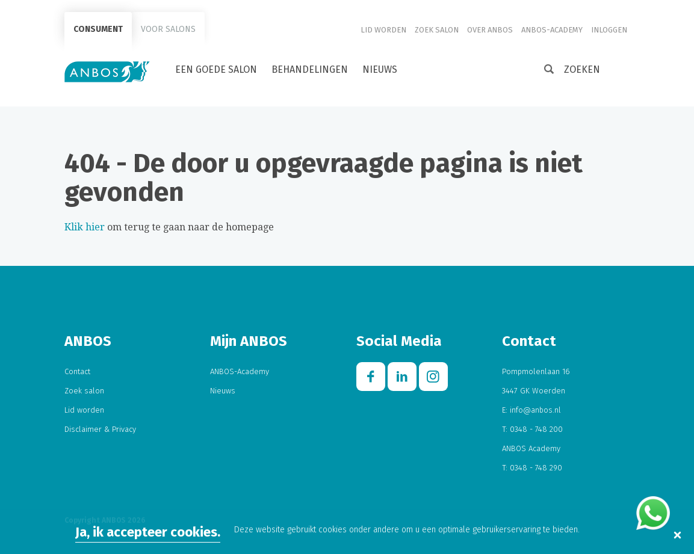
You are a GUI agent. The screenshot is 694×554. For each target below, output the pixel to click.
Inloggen (609, 29)
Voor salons (168, 29)
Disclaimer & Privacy (100, 429)
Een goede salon (216, 69)
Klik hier (84, 227)
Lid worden (383, 29)
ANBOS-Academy (552, 29)
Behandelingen (309, 69)
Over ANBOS (490, 29)
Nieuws (379, 69)
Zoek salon (437, 29)
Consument (98, 29)
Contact (77, 371)
